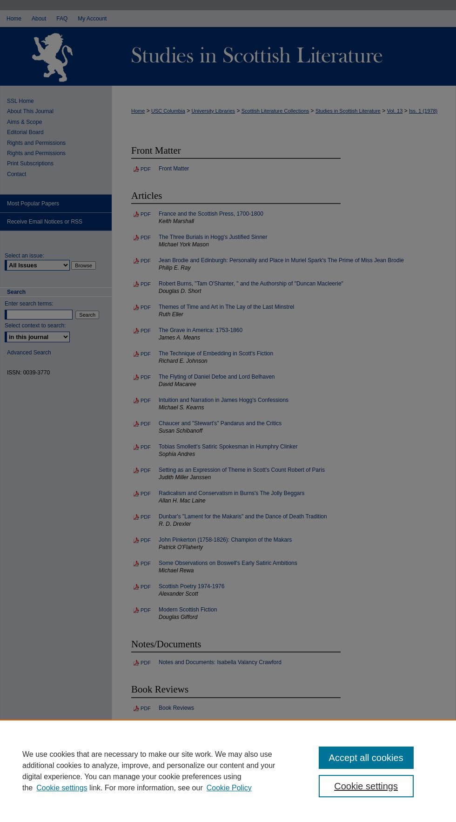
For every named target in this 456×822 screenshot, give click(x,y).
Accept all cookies (366, 758)
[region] (228, 771)
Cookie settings (61, 788)
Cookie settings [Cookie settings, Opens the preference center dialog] (366, 786)
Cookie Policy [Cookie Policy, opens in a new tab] (229, 788)
